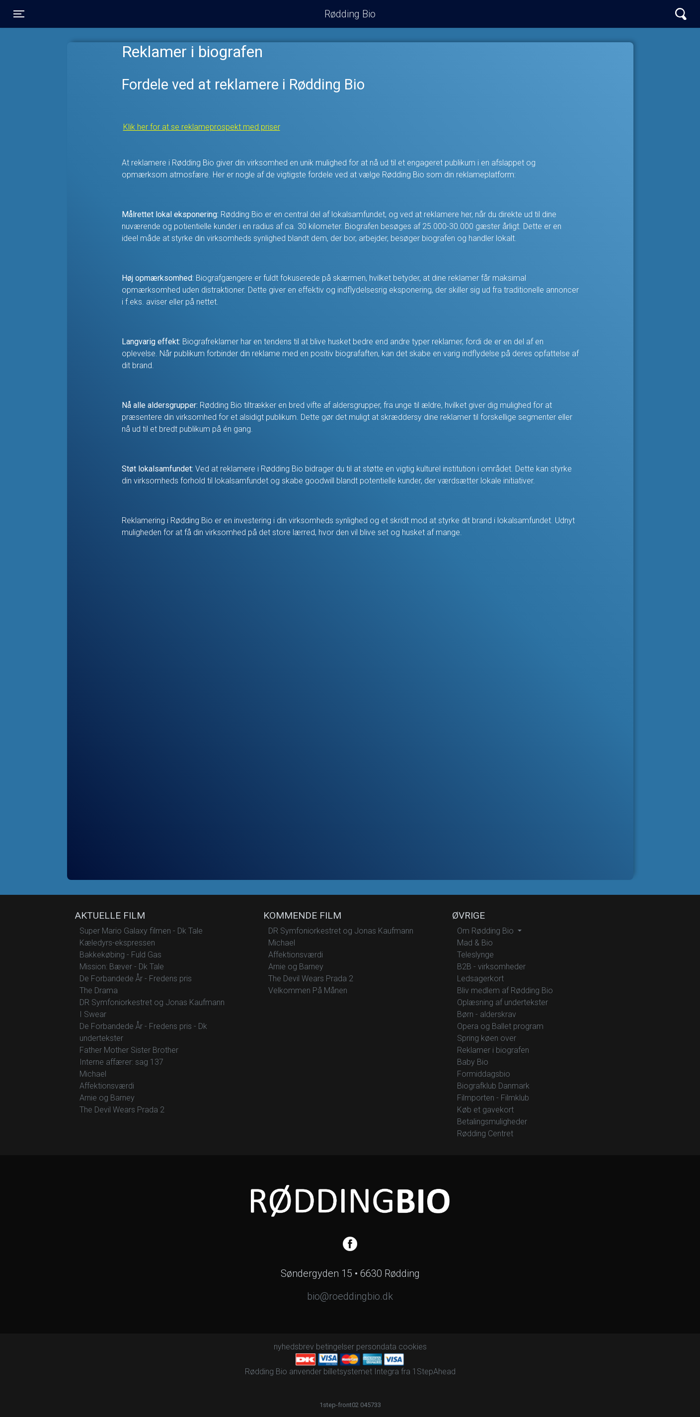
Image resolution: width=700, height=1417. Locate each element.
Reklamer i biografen (493, 1050)
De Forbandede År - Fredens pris (135, 978)
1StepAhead (434, 1371)
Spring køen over (486, 1038)
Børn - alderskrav (486, 1014)
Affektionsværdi (106, 1086)
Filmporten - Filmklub (493, 1097)
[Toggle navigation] (18, 13)
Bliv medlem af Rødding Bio (505, 990)
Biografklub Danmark (493, 1086)
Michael (92, 1074)
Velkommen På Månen (307, 990)
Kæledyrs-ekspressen (117, 942)
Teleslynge (475, 954)
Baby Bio (472, 1062)
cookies (412, 1346)
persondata (376, 1346)
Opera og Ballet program (500, 1026)
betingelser (335, 1346)
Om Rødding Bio (486, 931)
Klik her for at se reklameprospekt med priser (201, 127)
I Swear (92, 1014)
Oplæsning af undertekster (502, 1002)
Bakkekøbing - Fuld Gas (120, 954)
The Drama (98, 990)
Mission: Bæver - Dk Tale (121, 966)
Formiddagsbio (483, 1074)
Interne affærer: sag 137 (121, 1062)
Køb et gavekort (485, 1109)
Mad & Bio (475, 942)
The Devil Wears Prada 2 (121, 1109)
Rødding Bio (350, 14)
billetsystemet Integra (361, 1371)
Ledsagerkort (480, 978)
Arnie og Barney (107, 1097)
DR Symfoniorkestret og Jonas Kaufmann (152, 1002)
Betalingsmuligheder (492, 1121)
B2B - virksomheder (491, 966)
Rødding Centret (485, 1133)
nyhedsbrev (294, 1346)
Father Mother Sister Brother (128, 1050)
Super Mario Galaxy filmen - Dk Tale (141, 931)
